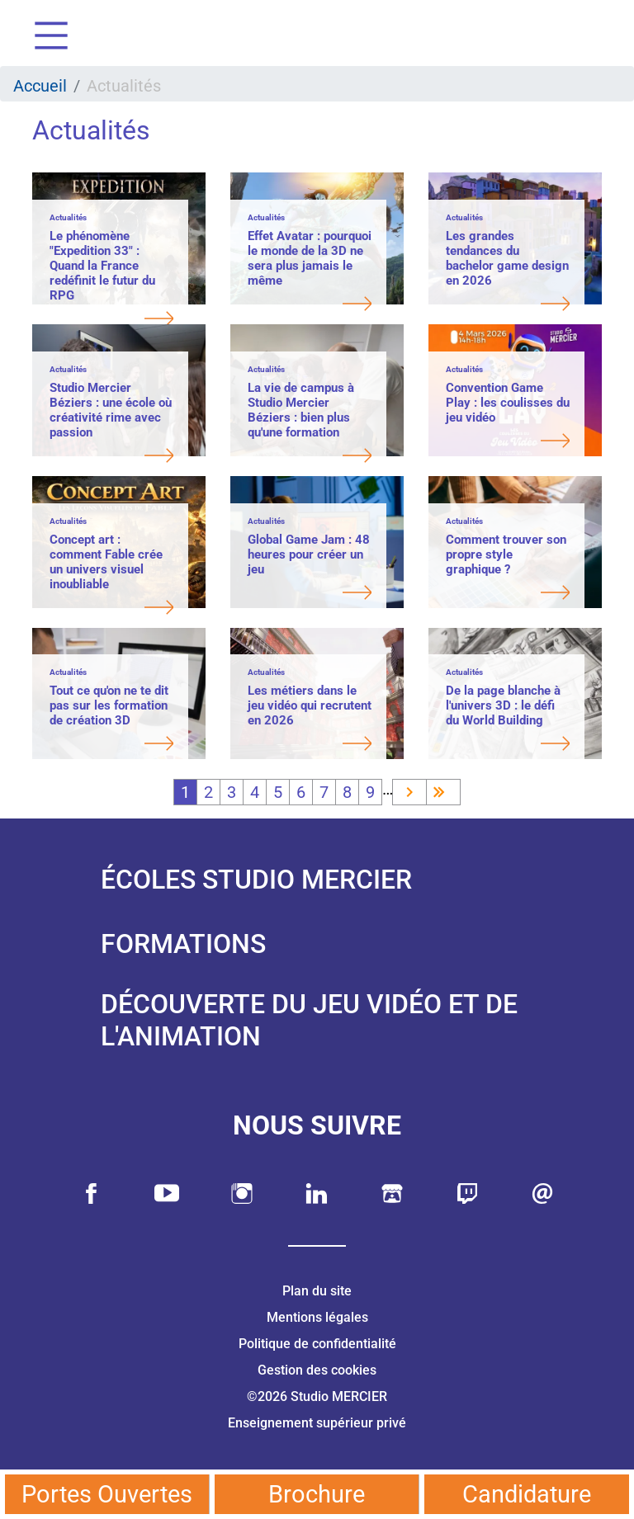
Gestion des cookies (317, 1370)
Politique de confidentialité (317, 1344)
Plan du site (317, 1291)
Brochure (316, 1494)
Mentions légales (317, 1317)
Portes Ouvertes (106, 1494)
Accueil (40, 86)
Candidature (526, 1494)
